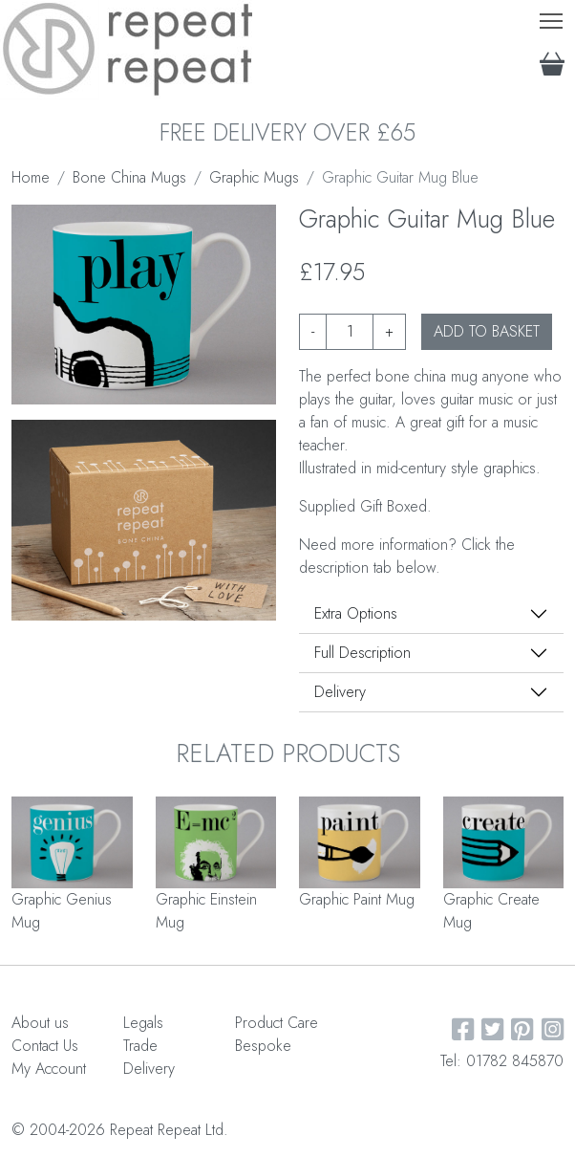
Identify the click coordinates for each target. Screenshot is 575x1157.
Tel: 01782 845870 (502, 1061)
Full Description (362, 653)
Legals (143, 1023)
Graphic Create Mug (491, 910)
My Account (48, 1069)
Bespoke (263, 1046)
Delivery (340, 692)
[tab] (431, 614)
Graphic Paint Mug (357, 899)
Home (30, 177)
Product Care (276, 1023)
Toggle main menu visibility (552, 17)
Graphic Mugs (254, 177)
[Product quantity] (349, 332)
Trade (140, 1046)
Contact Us (44, 1046)
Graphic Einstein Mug (206, 910)
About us (40, 1023)
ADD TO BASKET (487, 331)
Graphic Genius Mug (61, 910)
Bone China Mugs (129, 177)
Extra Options (355, 613)
